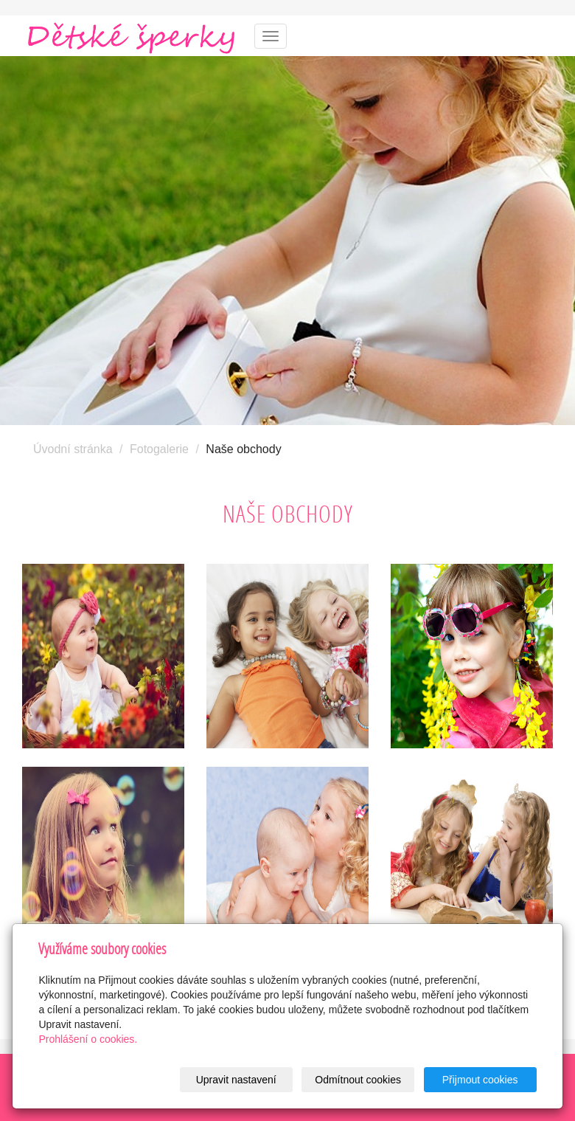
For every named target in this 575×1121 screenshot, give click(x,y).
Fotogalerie (159, 449)
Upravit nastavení (236, 1080)
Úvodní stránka (73, 449)
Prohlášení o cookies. (87, 1039)
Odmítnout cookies (358, 1080)
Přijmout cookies (480, 1080)
